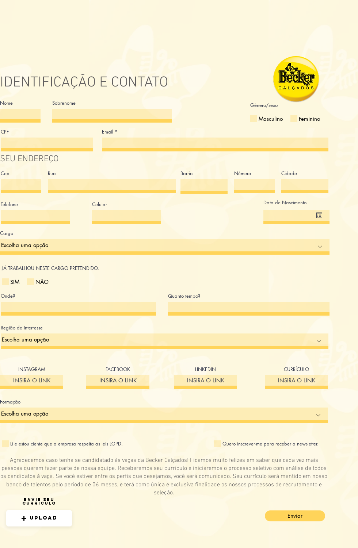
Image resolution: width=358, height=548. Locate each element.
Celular (99, 204)
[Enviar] (295, 515)
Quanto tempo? (184, 296)
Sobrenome (64, 103)
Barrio (186, 173)
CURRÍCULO (296, 369)
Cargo (6, 233)
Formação (10, 402)
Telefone (9, 204)
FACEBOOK (118, 369)
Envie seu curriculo (39, 501)
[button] (39, 518)
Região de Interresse (22, 327)
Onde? (8, 296)
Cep (5, 173)
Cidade (289, 173)
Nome (6, 103)
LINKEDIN (205, 369)
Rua (52, 173)
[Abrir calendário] (319, 215)
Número (242, 173)
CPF (5, 132)
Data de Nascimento (284, 202)
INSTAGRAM (31, 369)
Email (107, 132)
